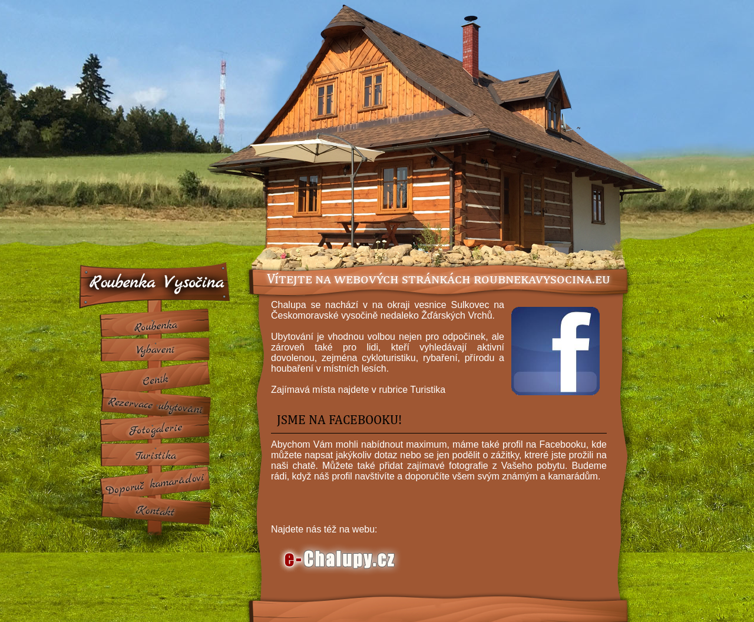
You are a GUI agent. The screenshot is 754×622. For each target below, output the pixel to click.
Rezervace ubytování (155, 406)
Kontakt (156, 511)
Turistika (155, 456)
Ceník (155, 381)
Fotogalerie (155, 430)
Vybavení (155, 350)
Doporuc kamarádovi (155, 484)
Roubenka (156, 326)
